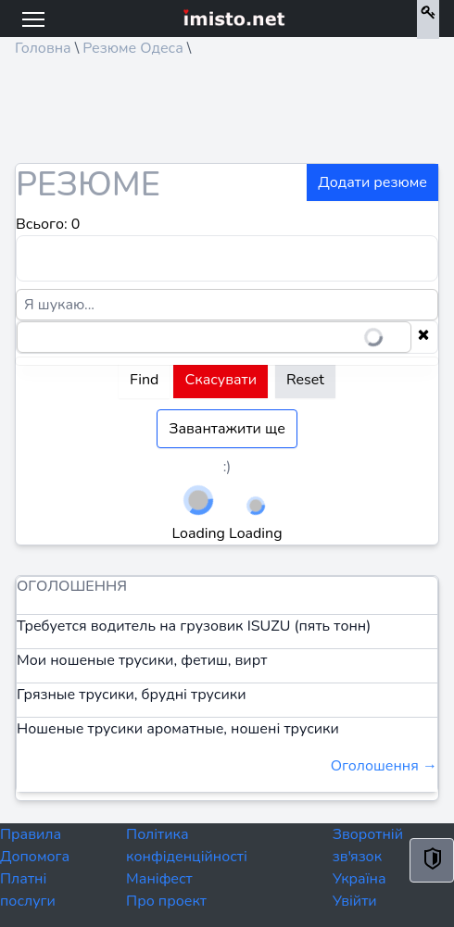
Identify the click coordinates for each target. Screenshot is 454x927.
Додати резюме (372, 182)
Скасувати (220, 380)
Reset (305, 380)
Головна (43, 48)
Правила (30, 834)
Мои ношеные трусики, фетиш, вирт (142, 660)
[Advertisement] (163, 116)
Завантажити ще (227, 429)
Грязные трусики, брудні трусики (131, 694)
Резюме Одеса (132, 48)
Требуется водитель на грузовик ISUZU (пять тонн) (194, 626)
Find (144, 380)
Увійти (355, 901)
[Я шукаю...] (227, 304)
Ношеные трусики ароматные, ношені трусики (178, 729)
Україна (359, 879)
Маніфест (159, 879)
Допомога (34, 856)
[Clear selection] (423, 337)
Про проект (166, 901)
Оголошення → (384, 766)
